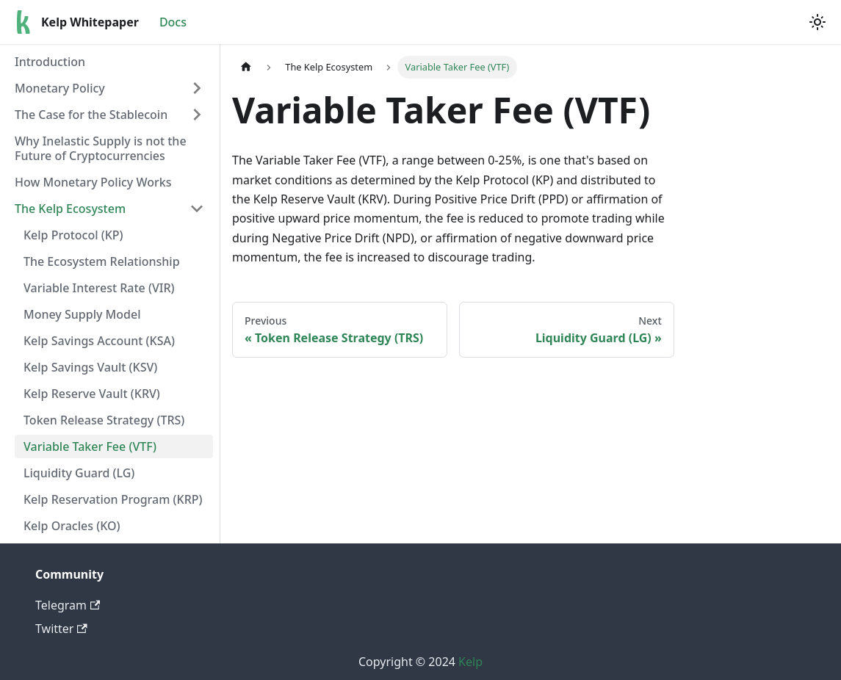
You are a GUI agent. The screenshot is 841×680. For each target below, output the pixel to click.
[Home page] (246, 67)
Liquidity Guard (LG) (79, 473)
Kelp (470, 662)
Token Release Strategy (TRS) (104, 420)
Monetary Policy (60, 88)
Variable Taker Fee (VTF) (90, 446)
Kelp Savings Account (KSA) (99, 341)
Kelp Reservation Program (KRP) (113, 499)
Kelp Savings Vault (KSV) (90, 367)
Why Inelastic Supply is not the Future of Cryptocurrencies (101, 148)
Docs (173, 22)
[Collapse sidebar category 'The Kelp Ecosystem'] (197, 208)
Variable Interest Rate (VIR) (99, 288)
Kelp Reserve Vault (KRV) (92, 394)
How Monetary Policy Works (93, 182)
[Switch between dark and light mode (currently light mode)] (817, 22)
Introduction (50, 62)
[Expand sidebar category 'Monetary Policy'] (197, 88)
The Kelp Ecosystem (70, 208)
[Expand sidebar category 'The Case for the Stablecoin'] (197, 114)
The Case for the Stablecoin (91, 114)
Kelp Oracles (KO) (72, 526)
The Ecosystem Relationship (102, 261)
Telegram (67, 605)
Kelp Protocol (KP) (73, 235)
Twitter (61, 629)
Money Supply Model (82, 314)
